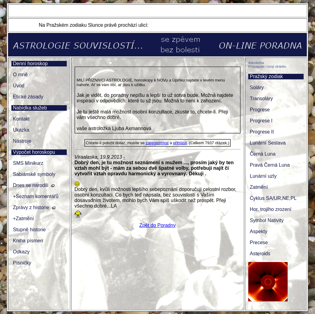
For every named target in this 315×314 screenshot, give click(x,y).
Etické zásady (28, 96)
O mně (20, 74)
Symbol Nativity (267, 220)
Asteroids (260, 253)
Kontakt (21, 118)
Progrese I (261, 120)
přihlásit (180, 143)
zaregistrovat (157, 143)
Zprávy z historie (31, 207)
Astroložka (256, 63)
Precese (259, 242)
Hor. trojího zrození (270, 209)
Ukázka (21, 130)
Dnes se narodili (30, 185)
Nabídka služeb (30, 107)
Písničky (22, 262)
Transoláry (261, 98)
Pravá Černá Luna (270, 165)
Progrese (260, 109)
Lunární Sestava (268, 142)
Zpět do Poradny (157, 225)
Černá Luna (263, 154)
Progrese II (262, 131)
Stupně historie (29, 229)
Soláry (257, 87)
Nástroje (22, 141)
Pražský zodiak (266, 76)
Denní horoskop (30, 63)
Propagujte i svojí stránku (267, 66)
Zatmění (259, 187)
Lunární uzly (263, 176)
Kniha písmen (28, 240)
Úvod (18, 85)
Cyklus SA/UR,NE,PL (273, 198)
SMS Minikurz (28, 163)
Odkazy (21, 251)
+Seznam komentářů (35, 196)
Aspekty (258, 231)
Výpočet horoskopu (34, 152)
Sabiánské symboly (34, 174)
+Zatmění (23, 218)
